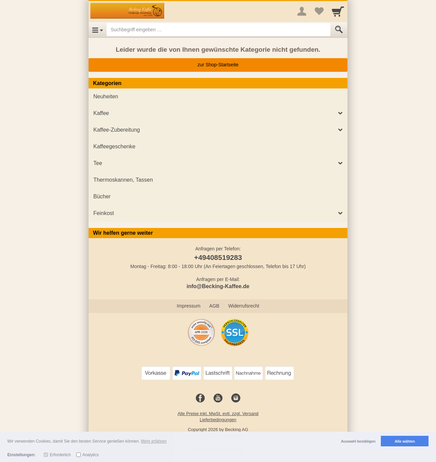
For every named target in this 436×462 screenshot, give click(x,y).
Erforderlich (60, 454)
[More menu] (302, 11)
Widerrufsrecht (243, 306)
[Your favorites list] (319, 11)
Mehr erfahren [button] (154, 441)
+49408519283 (218, 257)
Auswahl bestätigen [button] (358, 441)
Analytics (90, 454)
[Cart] (337, 11)
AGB (214, 306)
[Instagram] (236, 398)
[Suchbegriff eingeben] (218, 29)
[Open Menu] (97, 29)
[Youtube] (218, 398)
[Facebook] (200, 398)
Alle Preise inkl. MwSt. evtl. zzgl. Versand (218, 413)
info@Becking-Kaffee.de (218, 286)
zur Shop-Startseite (218, 64)
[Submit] (339, 29)
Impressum (188, 306)
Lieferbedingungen (218, 419)
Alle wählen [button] (405, 441)
